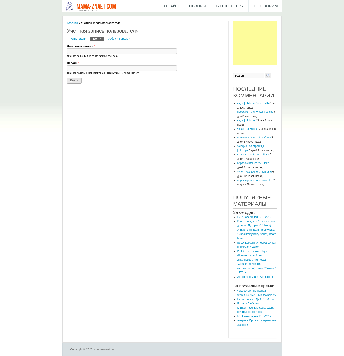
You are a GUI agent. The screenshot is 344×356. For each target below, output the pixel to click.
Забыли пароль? (119, 38)
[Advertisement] (255, 43)
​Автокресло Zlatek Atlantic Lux (255, 276)
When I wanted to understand (254, 171)
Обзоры (197, 6)
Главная (72, 23)
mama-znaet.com (96, 6)
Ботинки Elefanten (248, 303)
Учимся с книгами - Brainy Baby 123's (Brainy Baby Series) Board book (256, 234)
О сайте (172, 6)
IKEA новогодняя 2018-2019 (254, 217)
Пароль (73, 63)
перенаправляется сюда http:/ (255, 180)
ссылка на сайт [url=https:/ (253, 154)
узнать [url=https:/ (247, 128)
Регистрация (78, 38)
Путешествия (229, 6)
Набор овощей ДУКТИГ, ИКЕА (255, 299)
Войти (98, 38)
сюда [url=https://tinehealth (253, 103)
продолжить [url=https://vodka (255, 111)
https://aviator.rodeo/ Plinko (253, 163)
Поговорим (265, 6)
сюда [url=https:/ (246, 120)
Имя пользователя (81, 46)
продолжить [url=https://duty (254, 137)
